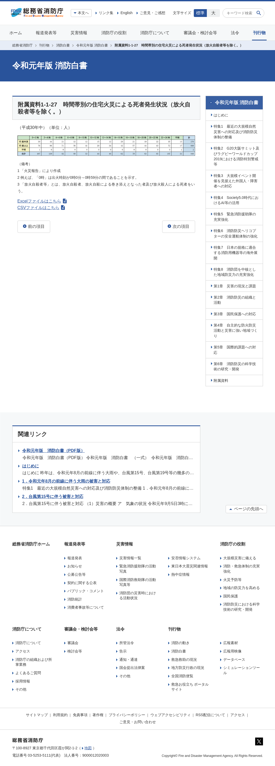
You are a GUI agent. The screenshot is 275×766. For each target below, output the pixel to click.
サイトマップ (37, 714)
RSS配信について (210, 714)
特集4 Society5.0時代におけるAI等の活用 (236, 199)
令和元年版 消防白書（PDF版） (53, 450)
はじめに (221, 114)
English (126, 13)
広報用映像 (232, 650)
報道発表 (74, 557)
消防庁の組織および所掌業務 (33, 661)
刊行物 (259, 33)
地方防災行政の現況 (187, 667)
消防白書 (63, 45)
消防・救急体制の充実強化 (241, 568)
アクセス (22, 650)
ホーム (15, 33)
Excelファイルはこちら (42, 201)
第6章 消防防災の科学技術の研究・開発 (235, 365)
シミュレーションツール (241, 669)
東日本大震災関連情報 (189, 565)
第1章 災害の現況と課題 (235, 285)
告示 (123, 650)
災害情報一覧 (130, 557)
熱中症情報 (180, 574)
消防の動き (180, 642)
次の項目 (178, 226)
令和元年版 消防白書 (92, 45)
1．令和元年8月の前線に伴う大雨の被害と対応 (66, 480)
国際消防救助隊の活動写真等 (137, 581)
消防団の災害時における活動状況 (137, 594)
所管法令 (126, 642)
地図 (88, 747)
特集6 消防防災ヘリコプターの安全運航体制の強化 (236, 232)
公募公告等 (76, 574)
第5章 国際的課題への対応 (235, 349)
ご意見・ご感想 (152, 13)
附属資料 (221, 380)
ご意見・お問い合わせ (137, 721)
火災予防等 (232, 579)
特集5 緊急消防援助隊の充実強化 (235, 216)
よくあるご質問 (28, 672)
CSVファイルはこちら (41, 207)
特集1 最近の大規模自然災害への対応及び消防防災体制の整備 (236, 130)
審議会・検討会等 (200, 33)
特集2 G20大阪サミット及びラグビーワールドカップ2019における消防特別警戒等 (236, 155)
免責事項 (80, 714)
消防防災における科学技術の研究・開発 (241, 606)
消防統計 (74, 598)
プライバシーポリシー (127, 714)
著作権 (97, 714)
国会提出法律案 (132, 667)
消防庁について (154, 33)
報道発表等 (46, 33)
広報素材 (230, 642)
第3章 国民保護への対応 (235, 313)
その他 (20, 689)
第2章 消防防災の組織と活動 (235, 299)
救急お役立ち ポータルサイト (190, 686)
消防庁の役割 (113, 33)
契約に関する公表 (82, 582)
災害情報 (79, 33)
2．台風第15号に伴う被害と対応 (53, 496)
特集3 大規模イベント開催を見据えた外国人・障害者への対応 (236, 180)
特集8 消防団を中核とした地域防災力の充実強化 (235, 271)
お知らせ (74, 565)
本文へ (83, 13)
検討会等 (74, 650)
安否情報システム (186, 557)
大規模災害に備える (239, 557)
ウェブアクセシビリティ (170, 714)
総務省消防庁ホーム (31, 543)
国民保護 (230, 595)
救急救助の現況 (184, 659)
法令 (235, 33)
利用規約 (60, 714)
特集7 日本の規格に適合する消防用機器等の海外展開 (236, 252)
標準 (200, 13)
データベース (234, 659)
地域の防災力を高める (241, 587)
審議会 (72, 642)
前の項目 (34, 226)
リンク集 (106, 13)
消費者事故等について (85, 607)
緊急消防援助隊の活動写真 (137, 568)
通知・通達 (128, 659)
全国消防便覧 (182, 675)
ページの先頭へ (246, 508)
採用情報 (22, 680)
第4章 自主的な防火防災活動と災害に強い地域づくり (236, 329)
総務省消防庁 (22, 45)
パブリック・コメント (85, 590)
